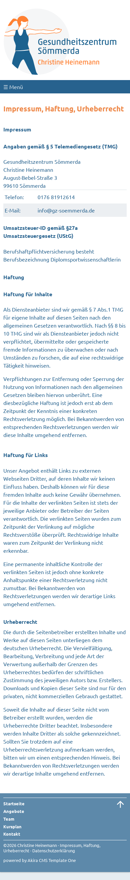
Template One (62, 860)
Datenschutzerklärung (53, 850)
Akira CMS (38, 860)
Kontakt (11, 834)
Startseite (14, 803)
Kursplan (12, 826)
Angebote (13, 811)
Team (8, 819)
